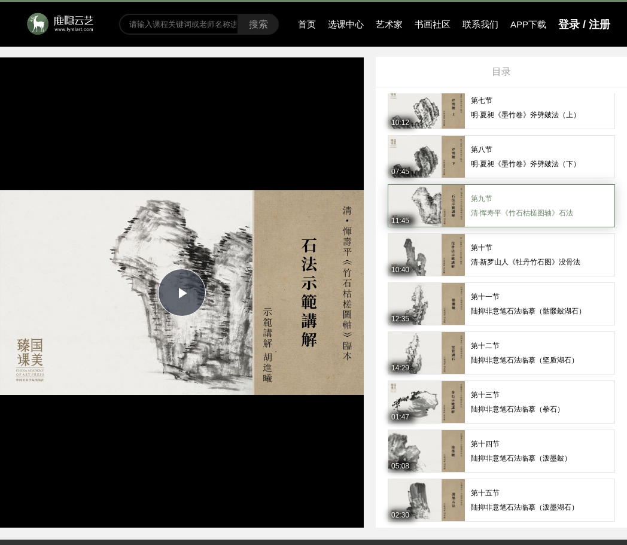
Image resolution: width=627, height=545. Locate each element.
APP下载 (528, 24)
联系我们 (480, 24)
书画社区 (433, 24)
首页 (307, 24)
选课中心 (346, 24)
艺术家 (389, 24)
